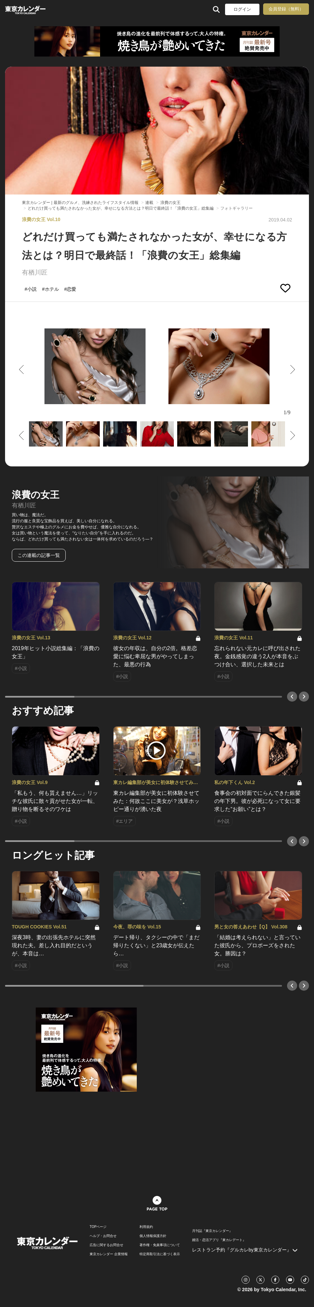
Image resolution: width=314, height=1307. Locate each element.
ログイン (242, 9)
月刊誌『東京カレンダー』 (212, 1231)
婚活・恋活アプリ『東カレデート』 (219, 1240)
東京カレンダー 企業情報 (109, 1254)
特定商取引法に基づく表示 (159, 1254)
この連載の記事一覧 (39, 555)
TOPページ (98, 1227)
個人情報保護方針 (152, 1236)
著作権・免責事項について (159, 1245)
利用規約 (146, 1227)
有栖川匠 (35, 272)
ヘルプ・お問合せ (103, 1236)
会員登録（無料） (286, 8)
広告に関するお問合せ (106, 1245)
